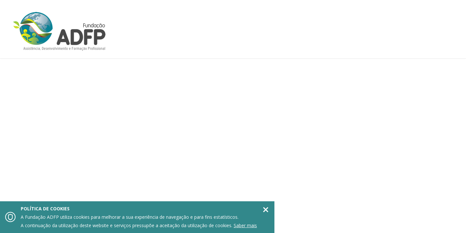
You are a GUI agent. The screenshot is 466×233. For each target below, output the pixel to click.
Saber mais (245, 225)
